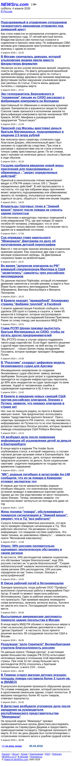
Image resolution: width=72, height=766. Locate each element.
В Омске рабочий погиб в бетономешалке (32, 583)
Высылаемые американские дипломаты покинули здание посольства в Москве (31, 618)
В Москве (23, 756)
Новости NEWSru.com (16, 759)
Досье (15, 754)
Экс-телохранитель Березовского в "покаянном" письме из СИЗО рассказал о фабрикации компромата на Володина (33, 97)
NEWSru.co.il (9, 756)
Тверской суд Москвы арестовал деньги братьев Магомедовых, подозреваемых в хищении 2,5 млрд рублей (32, 131)
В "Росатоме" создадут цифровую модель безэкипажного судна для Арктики (33, 364)
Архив (24, 754)
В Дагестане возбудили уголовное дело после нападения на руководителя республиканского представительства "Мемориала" (35, 711)
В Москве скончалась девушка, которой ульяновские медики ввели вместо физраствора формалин (31, 60)
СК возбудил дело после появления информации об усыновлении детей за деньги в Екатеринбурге (36, 440)
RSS (47, 754)
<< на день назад (12, 746)
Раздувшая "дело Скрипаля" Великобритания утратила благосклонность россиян (35, 646)
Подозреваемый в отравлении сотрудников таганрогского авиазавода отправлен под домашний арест (34, 26)
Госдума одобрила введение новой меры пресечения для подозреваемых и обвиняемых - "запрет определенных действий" (32, 171)
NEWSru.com (15, 4)
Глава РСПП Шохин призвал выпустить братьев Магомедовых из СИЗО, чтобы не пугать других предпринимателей (32, 332)
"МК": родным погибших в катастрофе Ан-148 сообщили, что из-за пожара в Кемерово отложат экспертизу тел (35, 478)
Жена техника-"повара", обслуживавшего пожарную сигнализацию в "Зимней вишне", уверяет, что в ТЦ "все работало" (34, 515)
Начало (6, 754)
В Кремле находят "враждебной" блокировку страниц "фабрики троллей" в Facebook (35, 302)
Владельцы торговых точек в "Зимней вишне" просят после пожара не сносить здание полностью (31, 210)
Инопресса (36, 756)
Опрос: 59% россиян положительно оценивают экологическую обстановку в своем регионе (31, 549)
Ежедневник (36, 754)
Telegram (57, 754)
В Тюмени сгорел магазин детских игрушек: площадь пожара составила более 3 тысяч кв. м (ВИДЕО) (35, 678)
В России (6, 11)
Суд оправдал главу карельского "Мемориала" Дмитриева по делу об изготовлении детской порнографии (28, 241)
